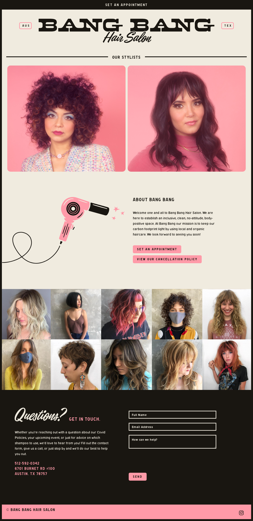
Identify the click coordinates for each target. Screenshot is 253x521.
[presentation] (160, 461)
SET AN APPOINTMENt (157, 249)
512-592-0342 (27, 463)
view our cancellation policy (167, 259)
